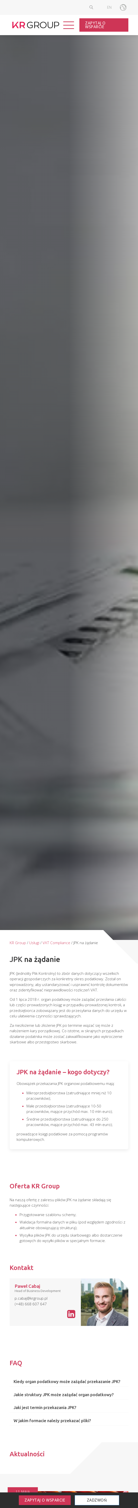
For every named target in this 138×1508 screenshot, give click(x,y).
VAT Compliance (56, 942)
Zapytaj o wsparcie (95, 24)
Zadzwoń (97, 1500)
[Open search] (95, 7)
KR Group (18, 942)
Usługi (34, 942)
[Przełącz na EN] (109, 7)
